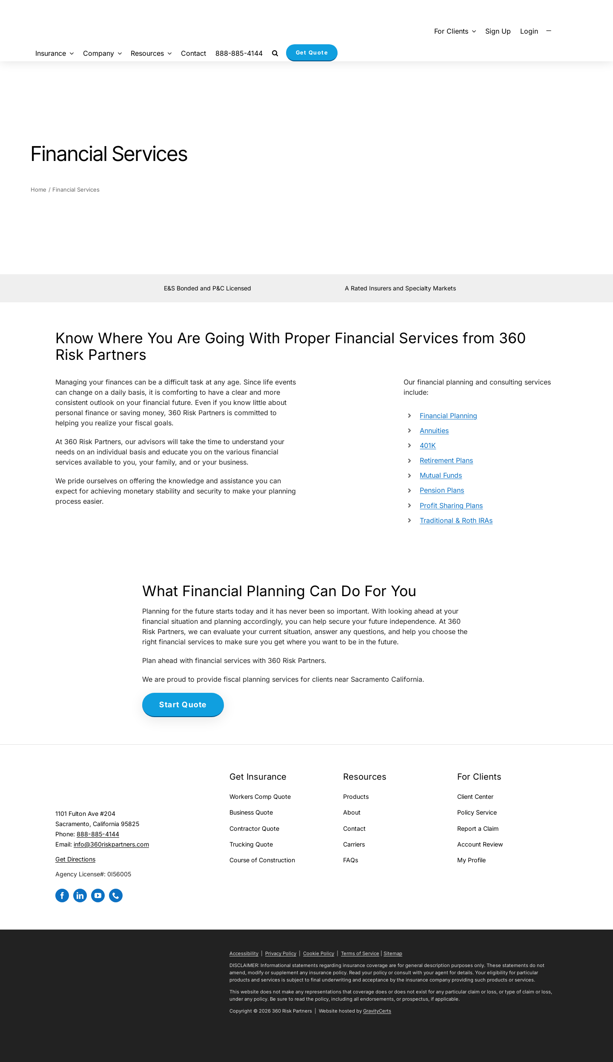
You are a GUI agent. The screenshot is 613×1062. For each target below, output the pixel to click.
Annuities (434, 430)
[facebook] (62, 895)
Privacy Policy (280, 953)
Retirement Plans (446, 460)
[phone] (116, 895)
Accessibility (243, 953)
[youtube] (98, 895)
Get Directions (75, 859)
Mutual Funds (441, 475)
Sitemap (393, 953)
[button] (275, 52)
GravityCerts (377, 1011)
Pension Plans (442, 490)
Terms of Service (360, 953)
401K (428, 445)
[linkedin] (80, 895)
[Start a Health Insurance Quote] (183, 705)
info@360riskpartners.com (111, 844)
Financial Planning (448, 415)
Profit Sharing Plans (451, 505)
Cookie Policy (318, 953)
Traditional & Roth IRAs (456, 520)
